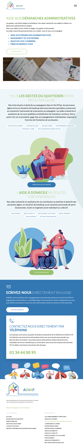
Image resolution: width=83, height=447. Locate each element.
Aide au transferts (65, 213)
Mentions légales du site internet (18, 408)
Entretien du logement (15, 125)
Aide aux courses (47, 125)
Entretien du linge (32, 125)
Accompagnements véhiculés (65, 125)
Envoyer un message (17, 309)
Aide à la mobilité (31, 216)
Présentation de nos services (41, 184)
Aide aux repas (15, 213)
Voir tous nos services (41, 272)
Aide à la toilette (29, 213)
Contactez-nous (16, 51)
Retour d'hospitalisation (48, 216)
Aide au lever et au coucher (46, 213)
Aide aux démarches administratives (49, 129)
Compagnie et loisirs (27, 129)
